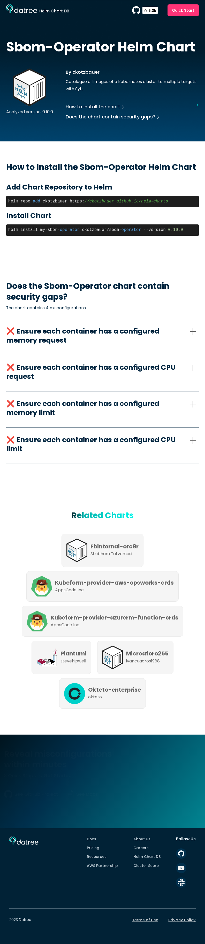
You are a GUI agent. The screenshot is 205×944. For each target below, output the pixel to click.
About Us (141, 839)
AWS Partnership (102, 865)
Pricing (93, 847)
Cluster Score (146, 865)
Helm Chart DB (147, 856)
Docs (91, 839)
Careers (141, 847)
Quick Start (183, 10)
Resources (97, 856)
